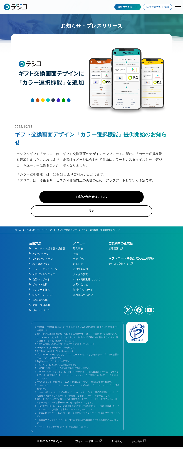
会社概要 (137, 443)
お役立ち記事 (80, 271)
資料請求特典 (40, 302)
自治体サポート (41, 281)
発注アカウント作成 (157, 7)
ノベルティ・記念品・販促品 (49, 250)
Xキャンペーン (41, 255)
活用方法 (35, 245)
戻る (91, 213)
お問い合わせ (80, 286)
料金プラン (79, 261)
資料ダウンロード (128, 7)
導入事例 (78, 250)
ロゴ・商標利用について (87, 281)
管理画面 (113, 250)
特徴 (75, 255)
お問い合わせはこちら (91, 198)
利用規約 (117, 443)
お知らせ (78, 266)
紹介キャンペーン (43, 297)
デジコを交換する (118, 265)
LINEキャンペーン (43, 261)
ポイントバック (41, 312)
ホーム (18, 232)
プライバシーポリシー (85, 443)
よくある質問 (80, 276)
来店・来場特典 (41, 307)
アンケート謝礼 (41, 291)
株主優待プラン (41, 266)
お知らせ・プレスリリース (39, 232)
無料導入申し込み (83, 297)
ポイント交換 (40, 286)
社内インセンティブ (44, 276)
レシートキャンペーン (45, 271)
